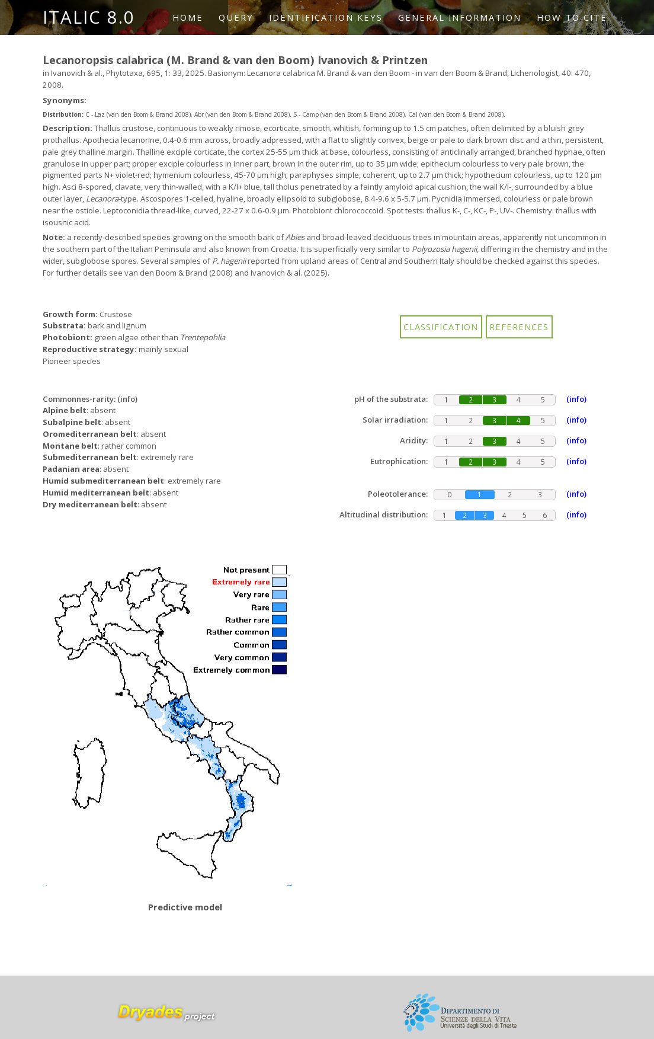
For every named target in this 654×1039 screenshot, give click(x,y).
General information (459, 17)
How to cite (572, 17)
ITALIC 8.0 (89, 17)
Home (187, 17)
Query (236, 17)
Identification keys (326, 17)
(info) (127, 399)
